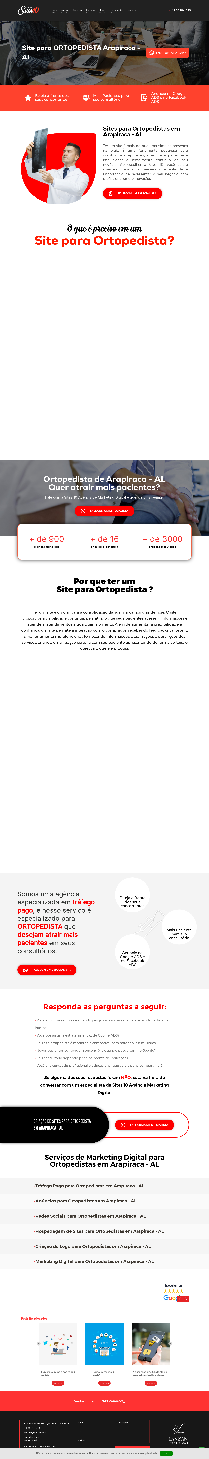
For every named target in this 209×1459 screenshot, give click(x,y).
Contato (132, 11)
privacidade (151, 1453)
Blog (102, 11)
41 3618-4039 (181, 10)
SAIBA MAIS (58, 1383)
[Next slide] (170, 1344)
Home (54, 11)
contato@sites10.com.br (35, 1432)
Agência (65, 11)
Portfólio (90, 11)
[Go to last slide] (39, 1344)
